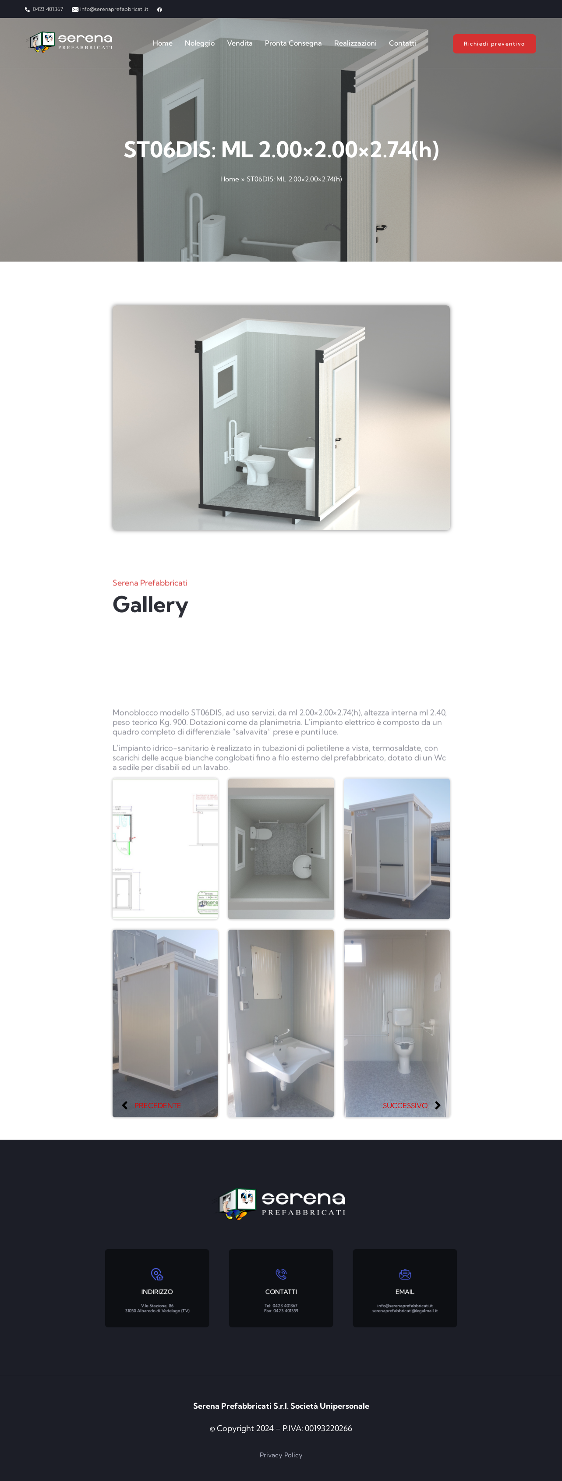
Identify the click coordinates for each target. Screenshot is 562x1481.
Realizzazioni (355, 43)
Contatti (402, 43)
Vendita (240, 43)
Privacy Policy (281, 1455)
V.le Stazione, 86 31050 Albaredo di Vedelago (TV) (157, 1296)
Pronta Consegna (293, 43)
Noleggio (200, 43)
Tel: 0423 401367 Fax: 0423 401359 (281, 1296)
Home (163, 43)
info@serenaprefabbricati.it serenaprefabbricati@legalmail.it (404, 1296)
